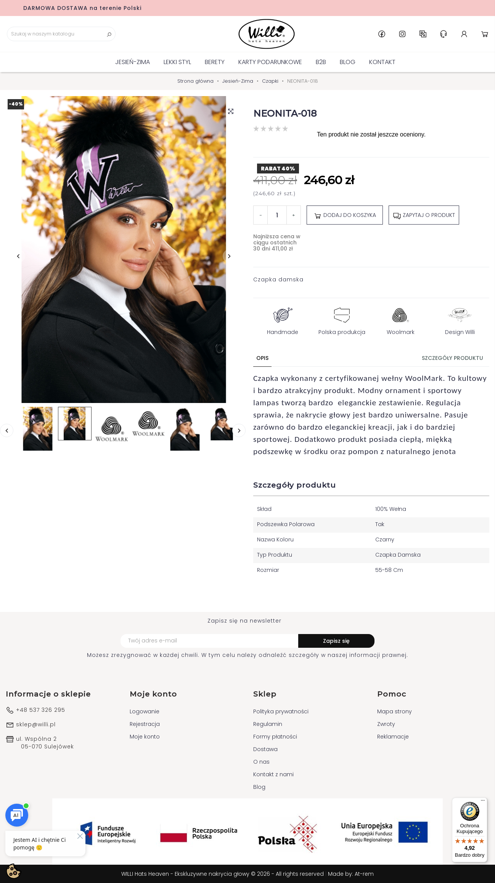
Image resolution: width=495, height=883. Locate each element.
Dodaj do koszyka (344, 215)
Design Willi (460, 319)
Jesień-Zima (132, 62)
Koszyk (484, 34)
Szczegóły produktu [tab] (452, 358)
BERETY (215, 62)
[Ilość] (277, 215)
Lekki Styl (177, 62)
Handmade (282, 319)
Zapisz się (336, 641)
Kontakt (382, 62)
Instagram (402, 34)
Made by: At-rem (351, 874)
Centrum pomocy (443, 34)
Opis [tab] (262, 358)
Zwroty (386, 724)
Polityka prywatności (281, 711)
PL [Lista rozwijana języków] (423, 34)
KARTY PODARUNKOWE (270, 62)
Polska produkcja (341, 319)
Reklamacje (393, 736)
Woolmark (401, 319)
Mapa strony (394, 711)
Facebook (381, 34)
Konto (464, 34)
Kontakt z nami (273, 774)
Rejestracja (145, 724)
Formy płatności (275, 736)
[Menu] (482, 802)
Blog (347, 62)
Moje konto (145, 736)
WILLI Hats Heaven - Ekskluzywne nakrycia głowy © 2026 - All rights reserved (223, 874)
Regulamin (267, 724)
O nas (261, 762)
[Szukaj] (61, 34)
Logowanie (144, 711)
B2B (321, 62)
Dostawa (265, 749)
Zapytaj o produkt (424, 215)
